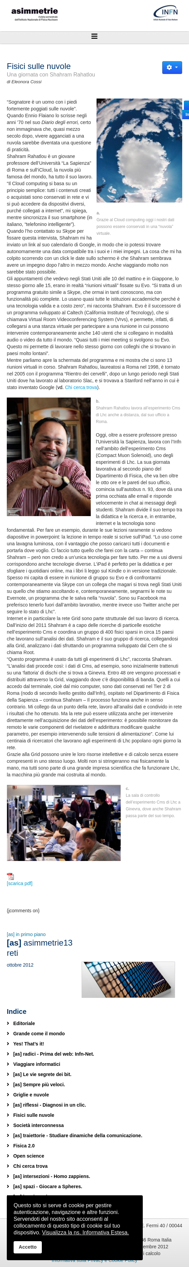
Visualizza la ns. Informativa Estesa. (85, 1232)
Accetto (28, 1247)
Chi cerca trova (81, 387)
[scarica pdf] (19, 879)
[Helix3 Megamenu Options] (94, 36)
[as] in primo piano (26, 934)
